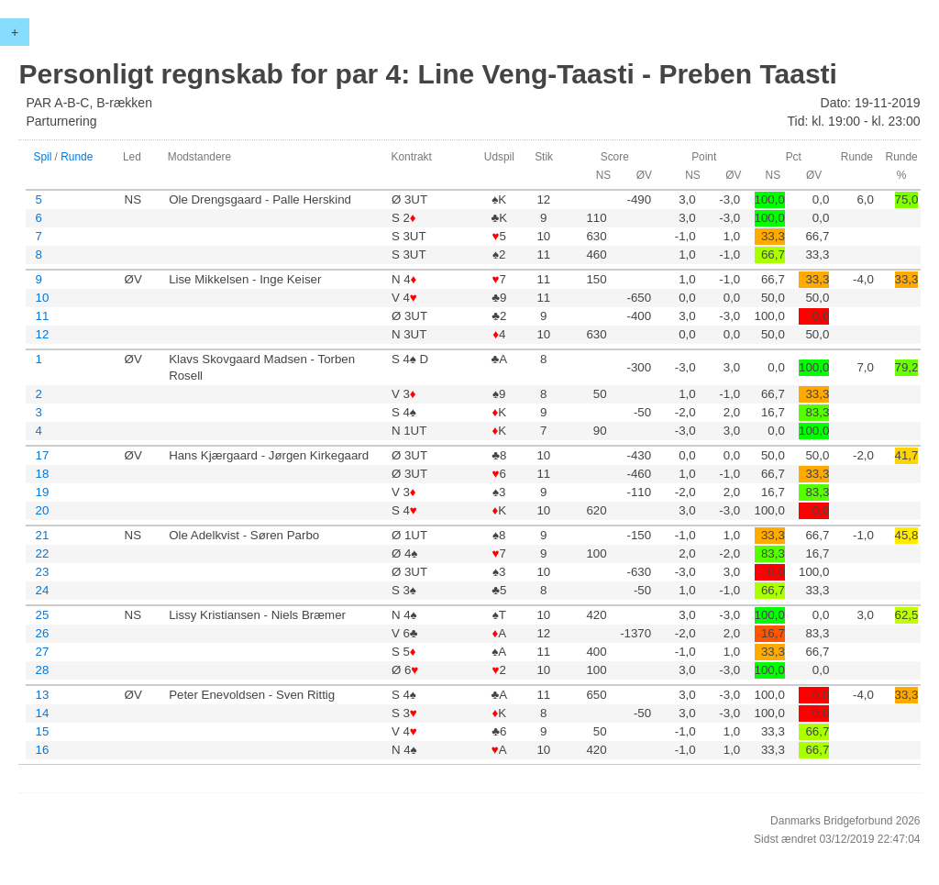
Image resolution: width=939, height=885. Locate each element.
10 (42, 297)
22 (42, 553)
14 (42, 713)
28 (42, 670)
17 (42, 455)
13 (42, 695)
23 (42, 572)
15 (42, 731)
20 (42, 510)
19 (42, 492)
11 (42, 316)
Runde (77, 156)
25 (42, 615)
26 (42, 633)
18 (42, 474)
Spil (42, 156)
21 (42, 535)
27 (42, 651)
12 (42, 334)
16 (42, 750)
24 (42, 590)
